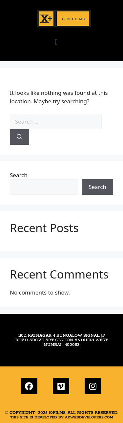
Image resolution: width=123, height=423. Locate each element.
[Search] (19, 137)
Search (19, 175)
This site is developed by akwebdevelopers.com (61, 417)
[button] (56, 41)
